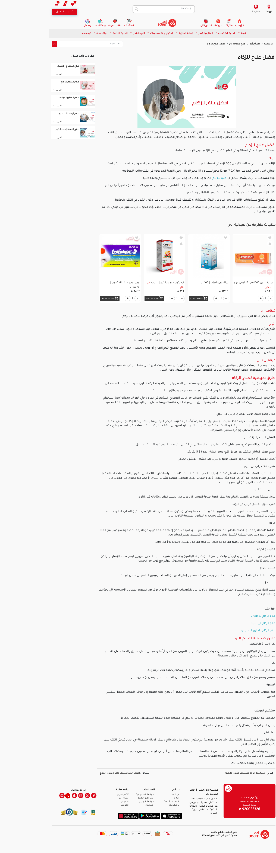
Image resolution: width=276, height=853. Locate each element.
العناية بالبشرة (94, 33)
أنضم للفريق (97, 795)
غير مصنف (60, 33)
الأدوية (217, 33)
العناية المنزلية (159, 33)
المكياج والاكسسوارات (136, 33)
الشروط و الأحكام (120, 798)
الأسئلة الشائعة (146, 802)
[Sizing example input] (64, 44)
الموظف (99, 805)
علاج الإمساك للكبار (43, 114)
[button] (41, 5)
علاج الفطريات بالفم (43, 98)
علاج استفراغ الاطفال (42, 66)
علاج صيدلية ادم (211, 44)
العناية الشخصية (201, 33)
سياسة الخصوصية (119, 795)
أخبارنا (151, 798)
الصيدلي (99, 802)
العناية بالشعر (179, 33)
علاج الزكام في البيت (237, 623)
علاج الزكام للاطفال (237, 616)
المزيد (32, 74)
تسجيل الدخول (39, 12)
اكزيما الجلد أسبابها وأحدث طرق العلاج (94, 773)
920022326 (223, 810)
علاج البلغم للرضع (44, 82)
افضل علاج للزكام (190, 44)
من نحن (150, 795)
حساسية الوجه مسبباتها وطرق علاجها (219, 773)
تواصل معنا (262, 846)
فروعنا (243, 12)
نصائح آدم (229, 44)
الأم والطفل (112, 33)
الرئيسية (242, 44)
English (230, 12)
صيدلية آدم (193, 178)
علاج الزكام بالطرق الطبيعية (232, 630)
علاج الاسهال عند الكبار (41, 129)
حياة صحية (75, 33)
